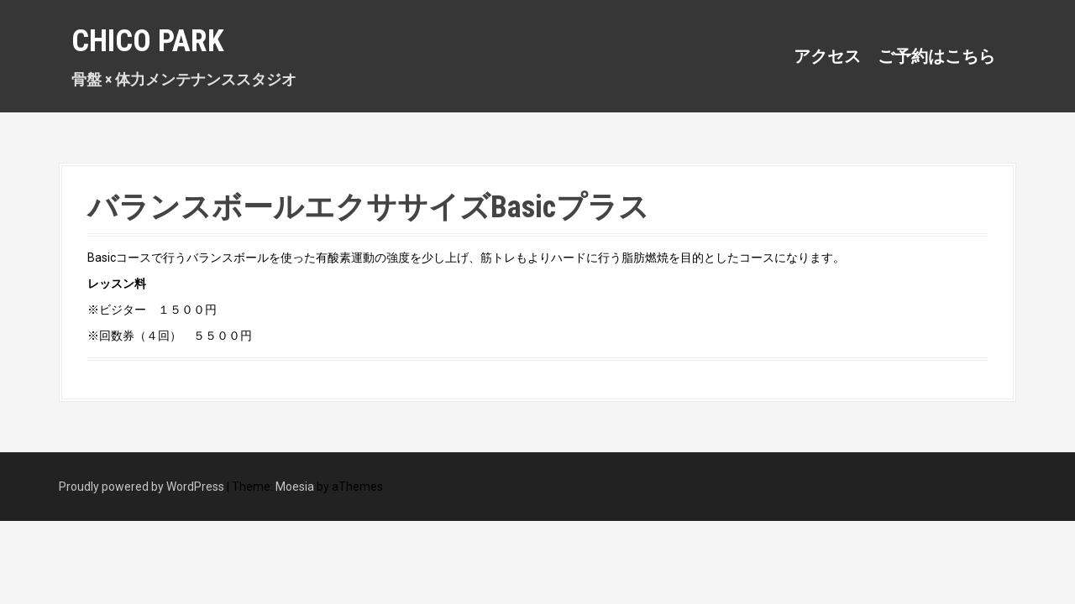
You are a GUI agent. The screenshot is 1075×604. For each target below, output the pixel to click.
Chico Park (147, 41)
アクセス (827, 56)
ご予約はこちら (936, 56)
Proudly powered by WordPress (141, 486)
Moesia (294, 486)
